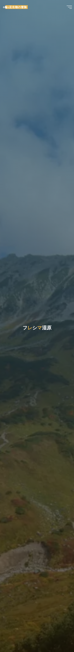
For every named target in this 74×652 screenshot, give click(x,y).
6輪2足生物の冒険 (15, 7)
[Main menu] (69, 7)
